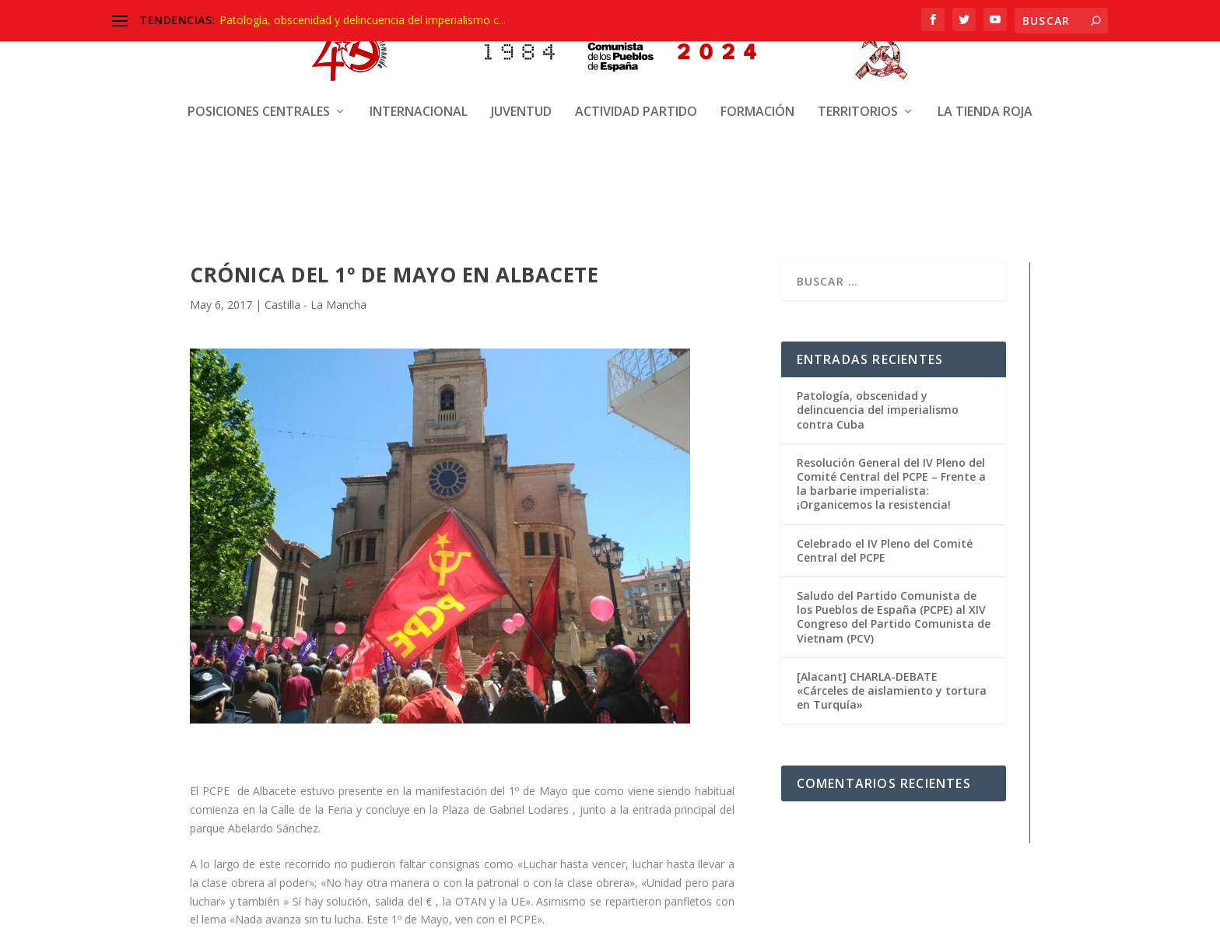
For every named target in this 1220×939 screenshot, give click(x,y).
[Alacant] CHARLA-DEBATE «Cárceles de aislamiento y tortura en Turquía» (892, 688)
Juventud (521, 58)
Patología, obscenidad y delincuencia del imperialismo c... (362, 19)
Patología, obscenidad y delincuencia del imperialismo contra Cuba (878, 408)
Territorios (858, 58)
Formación (757, 58)
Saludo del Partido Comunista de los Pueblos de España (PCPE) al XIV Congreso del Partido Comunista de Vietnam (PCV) (893, 615)
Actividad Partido (636, 58)
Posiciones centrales (259, 58)
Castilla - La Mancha (315, 303)
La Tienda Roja (985, 58)
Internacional (419, 58)
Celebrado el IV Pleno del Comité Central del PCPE (885, 548)
